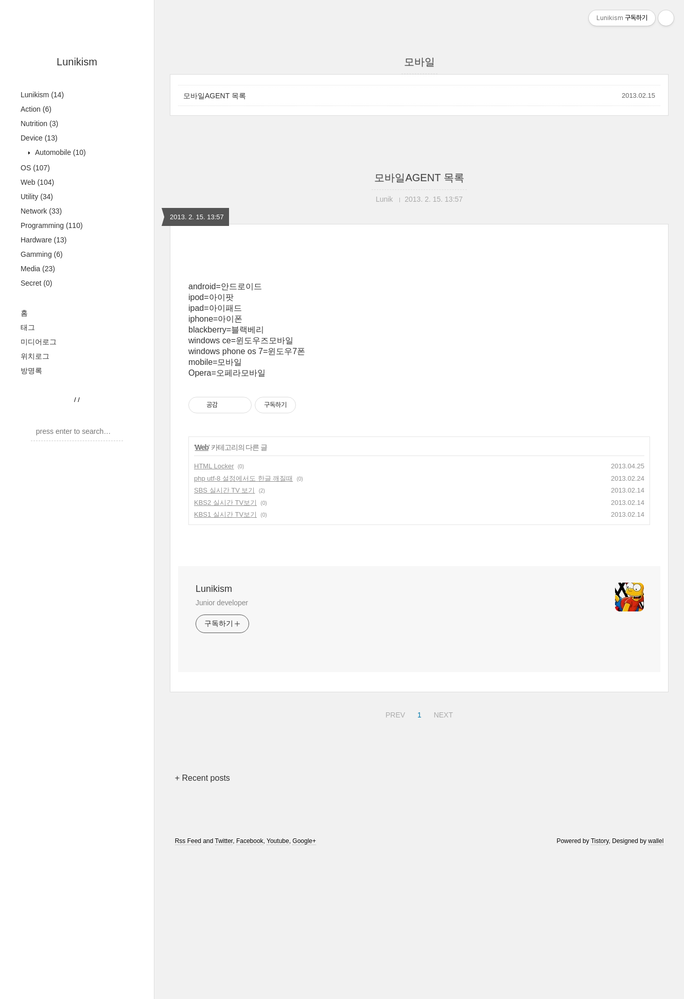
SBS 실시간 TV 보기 (224, 634)
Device (39, 138)
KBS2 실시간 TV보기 (225, 647)
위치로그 (35, 356)
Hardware (44, 240)
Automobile (59, 152)
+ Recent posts (202, 922)
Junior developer (222, 747)
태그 (28, 327)
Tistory (600, 985)
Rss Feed (188, 985)
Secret (36, 283)
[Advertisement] (419, 343)
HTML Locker (214, 610)
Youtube (278, 985)
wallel (655, 985)
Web (37, 182)
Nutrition (39, 123)
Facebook (250, 985)
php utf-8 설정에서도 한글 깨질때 (243, 622)
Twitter (224, 985)
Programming (52, 225)
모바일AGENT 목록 (214, 96)
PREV (394, 857)
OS (35, 168)
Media (38, 269)
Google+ (304, 985)
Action (36, 109)
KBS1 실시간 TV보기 (225, 658)
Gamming (42, 254)
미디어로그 (39, 342)
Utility (37, 196)
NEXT (442, 857)
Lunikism (77, 61)
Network (41, 211)
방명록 (31, 370)
